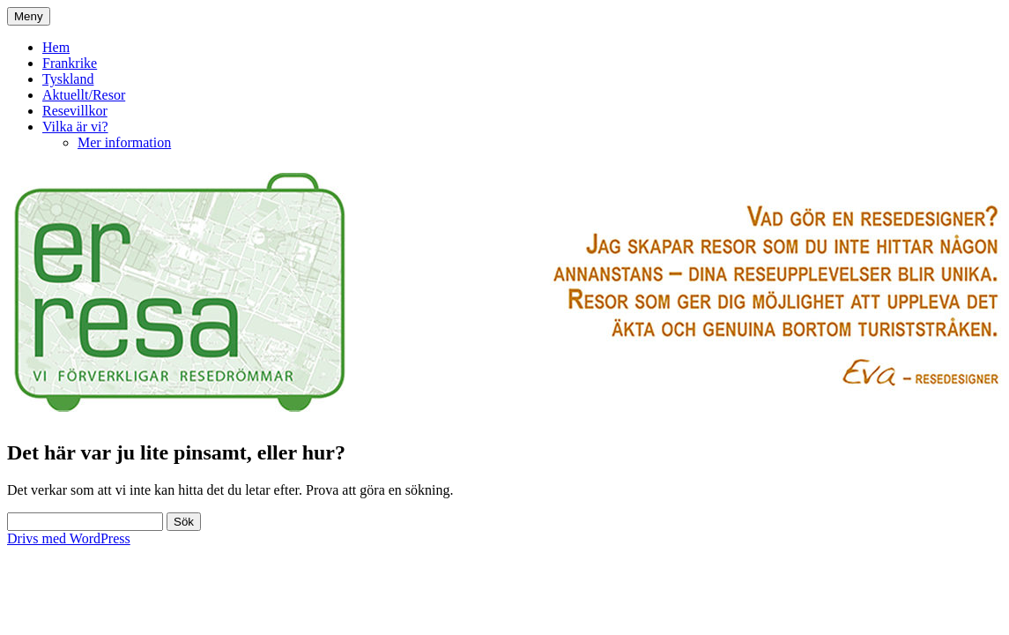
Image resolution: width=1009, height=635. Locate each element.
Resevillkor (75, 110)
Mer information (124, 142)
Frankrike (69, 63)
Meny (28, 16)
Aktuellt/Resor (83, 94)
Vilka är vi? (75, 126)
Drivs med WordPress (68, 538)
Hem (56, 47)
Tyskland (67, 78)
